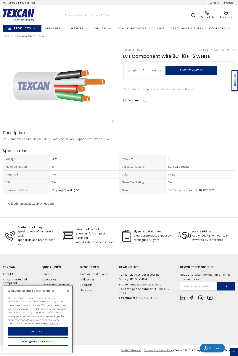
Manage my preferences (38, 341)
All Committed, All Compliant (15, 281)
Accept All (37, 331)
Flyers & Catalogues (147, 231)
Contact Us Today (29, 227)
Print (232, 50)
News (161, 28)
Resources (89, 267)
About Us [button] (101, 28)
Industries (87, 279)
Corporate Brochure (55, 285)
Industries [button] (52, 28)
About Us (9, 274)
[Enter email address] (198, 286)
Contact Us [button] (218, 28)
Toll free (12, 2)
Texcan (9, 267)
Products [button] (22, 28)
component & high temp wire (31, 36)
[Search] (129, 15)
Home (6, 36)
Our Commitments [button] (132, 28)
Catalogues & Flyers (187, 28)
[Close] (68, 291)
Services (86, 290)
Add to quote (191, 70)
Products (228, 2)
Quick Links (51, 267)
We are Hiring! (201, 231)
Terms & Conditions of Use (158, 350)
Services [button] (76, 28)
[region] (38, 319)
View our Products (88, 229)
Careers (214, 2)
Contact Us (49, 279)
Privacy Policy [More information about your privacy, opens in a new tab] (50, 323)
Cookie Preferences (131, 350)
